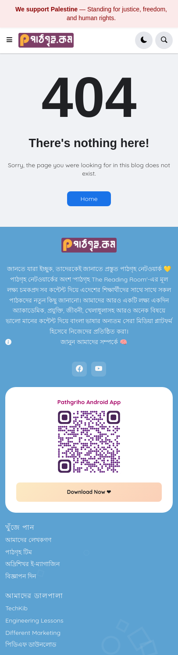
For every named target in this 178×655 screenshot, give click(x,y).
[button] (11, 40)
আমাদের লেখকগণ (28, 540)
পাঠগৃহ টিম (18, 552)
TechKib (16, 608)
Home (88, 199)
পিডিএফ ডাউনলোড (30, 644)
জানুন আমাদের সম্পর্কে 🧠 (94, 342)
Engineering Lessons (34, 620)
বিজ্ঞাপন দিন (20, 576)
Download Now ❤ (89, 492)
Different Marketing (33, 633)
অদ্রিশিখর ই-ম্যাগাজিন (32, 564)
